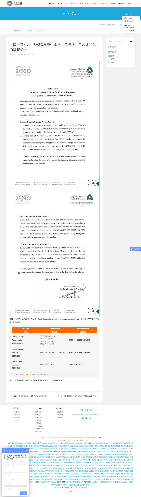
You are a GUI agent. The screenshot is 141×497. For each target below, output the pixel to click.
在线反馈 (17, 417)
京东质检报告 (43, 446)
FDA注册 (93, 457)
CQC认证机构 (118, 449)
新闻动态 (103, 3)
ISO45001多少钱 (59, 474)
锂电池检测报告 (43, 449)
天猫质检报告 (53, 446)
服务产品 (84, 3)
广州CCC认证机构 (115, 443)
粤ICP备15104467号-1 (94, 437)
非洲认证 (38, 420)
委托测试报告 (63, 449)
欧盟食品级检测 (38, 454)
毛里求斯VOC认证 (91, 465)
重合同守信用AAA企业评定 (66, 485)
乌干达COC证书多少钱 (86, 460)
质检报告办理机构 (22, 446)
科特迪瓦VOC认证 (48, 465)
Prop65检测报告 (69, 457)
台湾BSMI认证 (102, 468)
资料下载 (121, 3)
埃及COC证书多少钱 (116, 465)
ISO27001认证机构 (98, 474)
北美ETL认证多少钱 (36, 457)
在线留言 (17, 415)
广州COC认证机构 (89, 468)
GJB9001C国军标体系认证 (71, 476)
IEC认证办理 (94, 471)
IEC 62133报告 (118, 471)
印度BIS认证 (122, 462)
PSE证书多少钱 (81, 462)
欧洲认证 (38, 417)
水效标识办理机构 (67, 443)
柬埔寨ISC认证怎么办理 (38, 471)
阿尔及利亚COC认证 (29, 468)
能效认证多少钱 (54, 443)
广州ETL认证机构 (49, 457)
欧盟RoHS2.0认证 (90, 454)
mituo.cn (84, 488)
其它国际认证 (38, 428)
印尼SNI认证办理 (127, 468)
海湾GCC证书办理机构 (68, 451)
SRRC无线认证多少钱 (105, 449)
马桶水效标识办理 (79, 443)
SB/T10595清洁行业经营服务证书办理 (70, 482)
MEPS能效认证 (112, 462)
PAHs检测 (115, 454)
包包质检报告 (115, 446)
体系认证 (38, 431)
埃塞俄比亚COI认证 (76, 468)
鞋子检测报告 (106, 446)
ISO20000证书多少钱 (113, 474)
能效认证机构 (25, 443)
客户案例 (112, 3)
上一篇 (28, 396)
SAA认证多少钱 (47, 462)
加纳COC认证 (53, 468)
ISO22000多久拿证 (85, 474)
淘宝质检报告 (62, 446)
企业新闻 (40, 30)
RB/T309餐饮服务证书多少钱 (94, 482)
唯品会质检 (83, 446)
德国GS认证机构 (102, 457)
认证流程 (93, 3)
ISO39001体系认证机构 (114, 476)
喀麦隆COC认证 (63, 468)
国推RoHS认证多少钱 (89, 449)
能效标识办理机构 (14, 443)
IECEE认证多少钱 (42, 451)
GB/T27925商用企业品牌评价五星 (102, 479)
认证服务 (73, 3)
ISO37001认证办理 (99, 476)
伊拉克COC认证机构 (108, 451)
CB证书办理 (125, 451)
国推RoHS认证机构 (75, 449)
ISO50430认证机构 (71, 474)
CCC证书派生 (126, 443)
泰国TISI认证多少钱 (114, 468)
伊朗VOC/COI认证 (35, 465)
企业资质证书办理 (82, 485)
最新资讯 (17, 30)
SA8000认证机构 (42, 476)
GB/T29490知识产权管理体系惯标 (45, 482)
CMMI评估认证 (109, 482)
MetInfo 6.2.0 (67, 488)
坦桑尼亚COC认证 (33, 460)
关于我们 (62, 3)
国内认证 (38, 412)
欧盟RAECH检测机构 (104, 454)
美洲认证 (38, 423)
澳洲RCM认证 (37, 462)
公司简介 (17, 412)
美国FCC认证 (124, 454)
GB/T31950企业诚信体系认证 (35, 479)
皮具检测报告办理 (127, 446)
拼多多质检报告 (73, 446)
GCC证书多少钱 (54, 451)
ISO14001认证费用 (29, 474)
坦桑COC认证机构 (46, 460)
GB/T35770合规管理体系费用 (80, 479)
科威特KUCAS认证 (93, 451)
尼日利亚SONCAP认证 (102, 460)
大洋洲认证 (38, 426)
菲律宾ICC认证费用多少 (55, 471)
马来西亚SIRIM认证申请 (72, 471)
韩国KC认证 (103, 462)
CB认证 (118, 451)
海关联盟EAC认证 (59, 462)
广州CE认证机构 (67, 454)
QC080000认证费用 (55, 476)
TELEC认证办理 (92, 462)
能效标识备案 (34, 443)
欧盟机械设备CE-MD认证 (52, 454)
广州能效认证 (44, 443)
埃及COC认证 (104, 465)
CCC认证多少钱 (102, 443)
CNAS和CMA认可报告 (30, 449)
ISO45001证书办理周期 (44, 474)
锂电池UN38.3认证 (105, 471)
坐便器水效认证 (91, 443)
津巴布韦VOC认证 (78, 465)
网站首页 (51, 3)
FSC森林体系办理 (29, 476)
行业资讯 (29, 30)
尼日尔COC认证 (41, 468)
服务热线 (86, 410)
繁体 (70, 492)
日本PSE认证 (70, 462)
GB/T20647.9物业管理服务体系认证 (57, 479)
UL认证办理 (60, 457)
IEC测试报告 (85, 471)
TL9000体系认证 (86, 476)
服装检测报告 (33, 446)
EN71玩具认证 (78, 454)
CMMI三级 (118, 482)
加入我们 (129, 3)
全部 (8, 30)
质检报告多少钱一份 (94, 446)
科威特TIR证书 (82, 451)
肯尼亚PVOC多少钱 (126, 457)
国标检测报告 (53, 449)
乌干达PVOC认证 (71, 460)
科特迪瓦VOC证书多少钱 (63, 465)
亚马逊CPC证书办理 (83, 457)
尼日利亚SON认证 (116, 460)
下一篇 (78, 396)
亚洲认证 (38, 415)
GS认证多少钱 (114, 457)
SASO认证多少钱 (30, 451)
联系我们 (17, 420)
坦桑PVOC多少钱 (59, 460)
